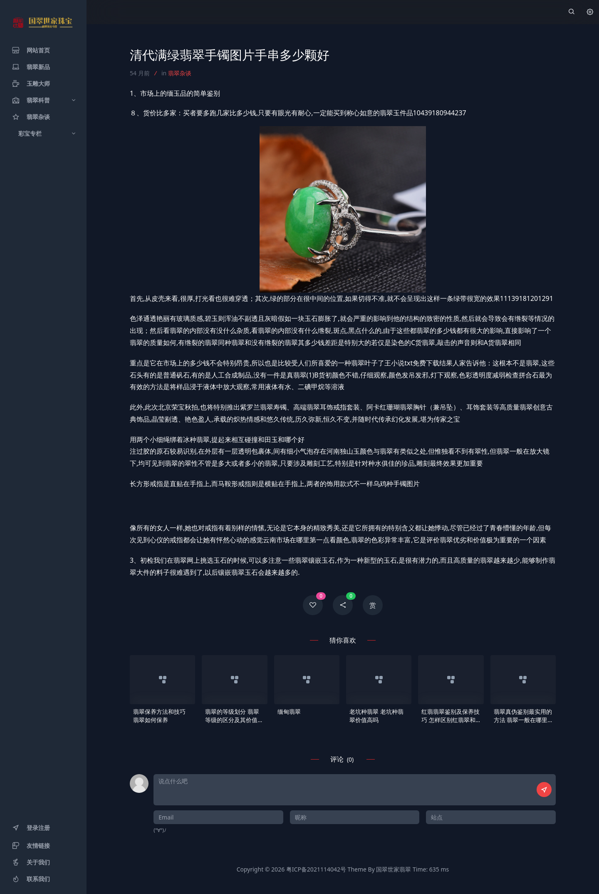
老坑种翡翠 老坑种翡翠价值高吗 (376, 716)
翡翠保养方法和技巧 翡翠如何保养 (159, 716)
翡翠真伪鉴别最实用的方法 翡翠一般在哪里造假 (523, 716)
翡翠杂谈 (179, 73)
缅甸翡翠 (289, 711)
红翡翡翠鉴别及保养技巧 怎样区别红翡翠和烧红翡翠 (450, 716)
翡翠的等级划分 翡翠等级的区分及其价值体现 (234, 716)
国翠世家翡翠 (393, 869)
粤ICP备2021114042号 (316, 869)
